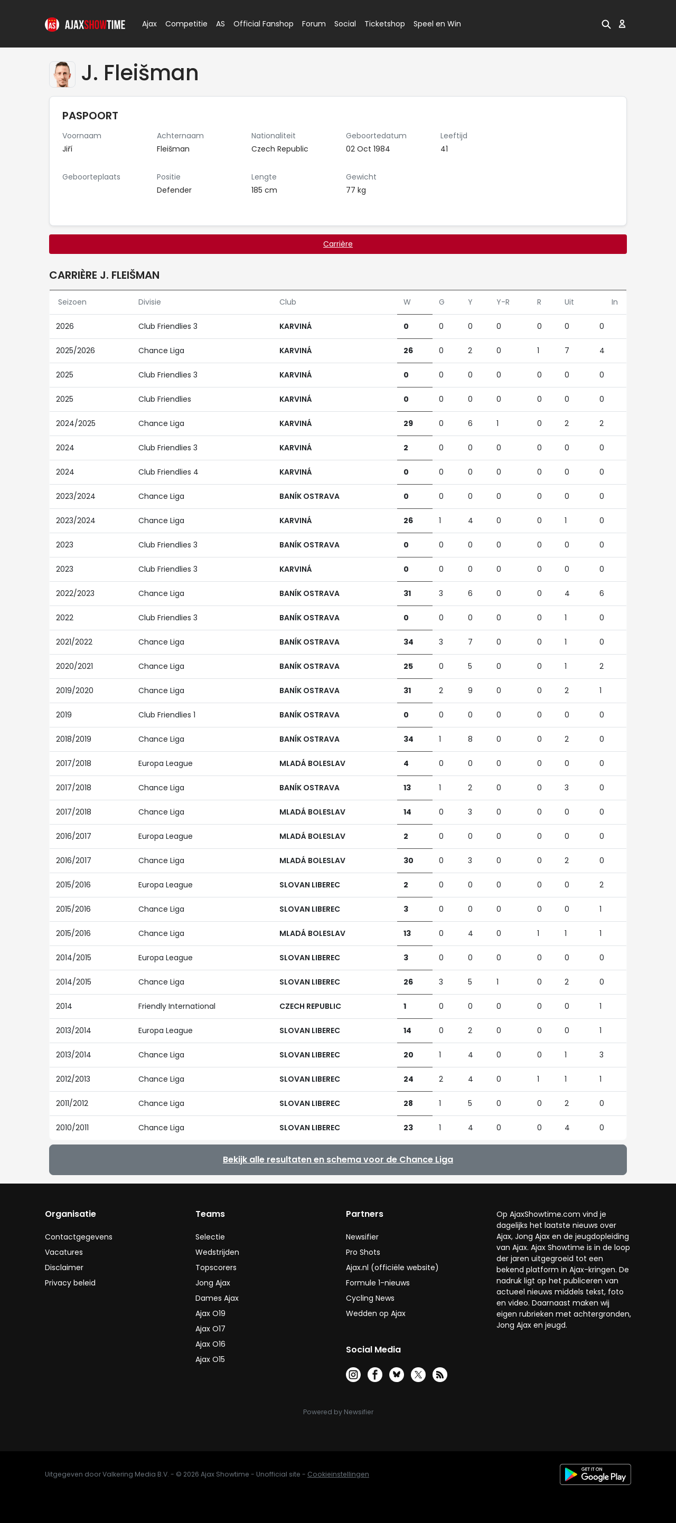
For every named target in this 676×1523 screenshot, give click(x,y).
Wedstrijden (217, 1252)
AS (220, 23)
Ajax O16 (210, 1344)
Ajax (148, 23)
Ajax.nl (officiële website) (392, 1267)
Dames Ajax (217, 1298)
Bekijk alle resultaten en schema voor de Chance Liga (338, 1159)
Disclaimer (64, 1267)
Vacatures (64, 1252)
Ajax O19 (210, 1313)
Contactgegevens (78, 1237)
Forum (314, 23)
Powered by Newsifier (338, 1411)
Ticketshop (384, 23)
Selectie (210, 1237)
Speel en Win (437, 23)
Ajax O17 (210, 1328)
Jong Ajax (212, 1283)
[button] (606, 24)
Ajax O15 (210, 1359)
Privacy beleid (70, 1283)
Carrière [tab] (338, 244)
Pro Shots (363, 1252)
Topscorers (216, 1267)
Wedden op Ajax (376, 1313)
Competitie (182, 23)
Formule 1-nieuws (378, 1283)
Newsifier (362, 1237)
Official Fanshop (257, 23)
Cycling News (370, 1298)
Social (343, 23)
